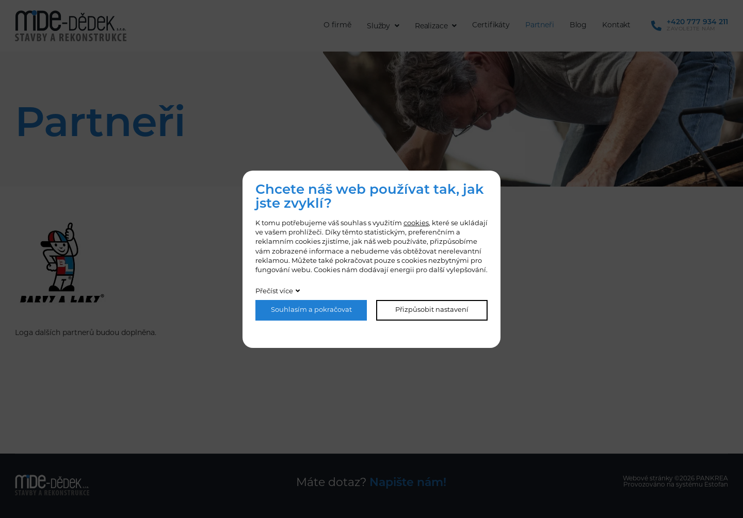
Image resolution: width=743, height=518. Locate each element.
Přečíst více (274, 291)
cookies (416, 223)
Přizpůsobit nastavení (432, 310)
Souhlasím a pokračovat (311, 310)
